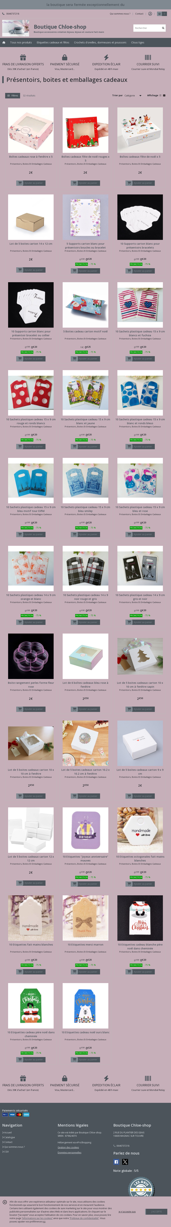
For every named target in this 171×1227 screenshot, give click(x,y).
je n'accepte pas (127, 1211)
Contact (139, 13)
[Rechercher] (163, 28)
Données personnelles (69, 1152)
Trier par (117, 95)
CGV (5, 1151)
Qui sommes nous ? (13, 1146)
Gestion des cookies (68, 1147)
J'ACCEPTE (156, 1211)
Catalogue (8, 1137)
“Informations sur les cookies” (37, 1218)
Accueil (7, 1132)
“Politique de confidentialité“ (84, 1218)
